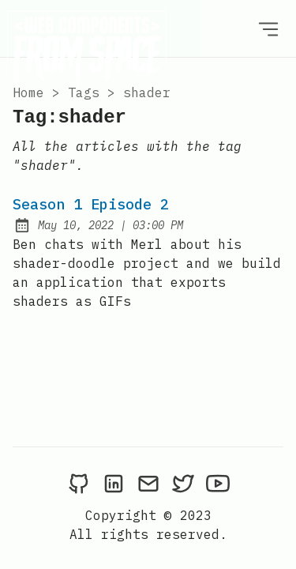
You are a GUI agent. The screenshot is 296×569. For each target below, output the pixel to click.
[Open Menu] (268, 28)
